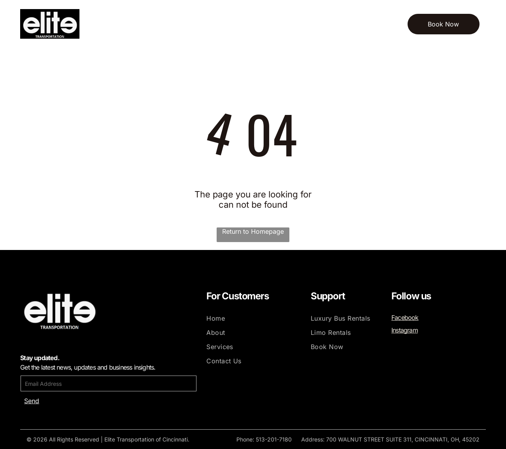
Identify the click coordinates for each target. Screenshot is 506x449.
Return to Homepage (253, 231)
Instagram (404, 330)
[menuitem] (127, 23)
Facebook (405, 317)
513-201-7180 (274, 439)
